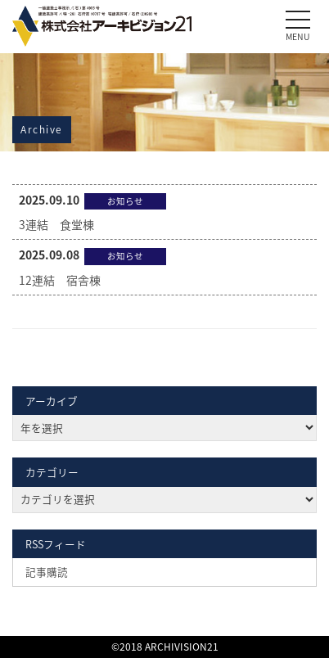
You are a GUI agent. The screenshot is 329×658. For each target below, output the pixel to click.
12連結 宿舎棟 (60, 280)
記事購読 (46, 571)
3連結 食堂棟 (56, 224)
